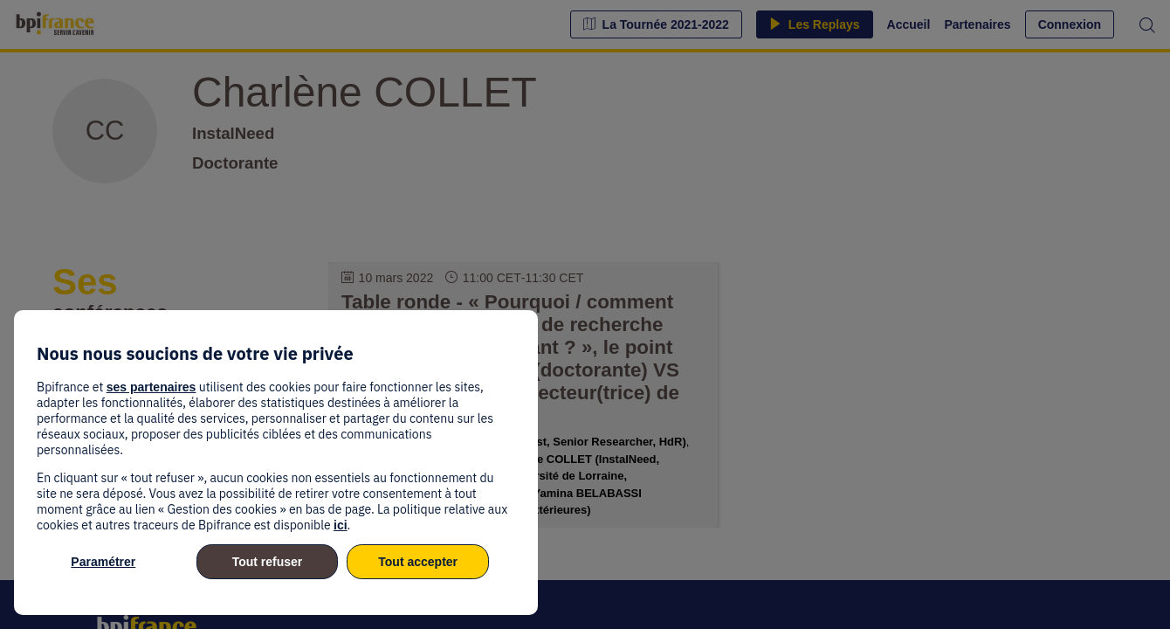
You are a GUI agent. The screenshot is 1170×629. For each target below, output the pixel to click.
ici (341, 525)
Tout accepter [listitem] (418, 562)
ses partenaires (151, 387)
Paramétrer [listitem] (103, 562)
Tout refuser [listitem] (267, 562)
